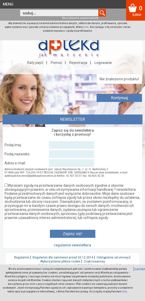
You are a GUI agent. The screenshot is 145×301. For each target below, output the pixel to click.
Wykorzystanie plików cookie (60, 261)
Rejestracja (78, 63)
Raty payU (35, 63)
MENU (8, 4)
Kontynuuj (119, 97)
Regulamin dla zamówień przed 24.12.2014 (63, 257)
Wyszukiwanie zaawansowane (80, 18)
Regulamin (21, 257)
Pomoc (56, 63)
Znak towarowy (94, 261)
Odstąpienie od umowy (113, 257)
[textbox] (59, 13)
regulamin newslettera (72, 245)
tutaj (86, 27)
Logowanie (103, 63)
